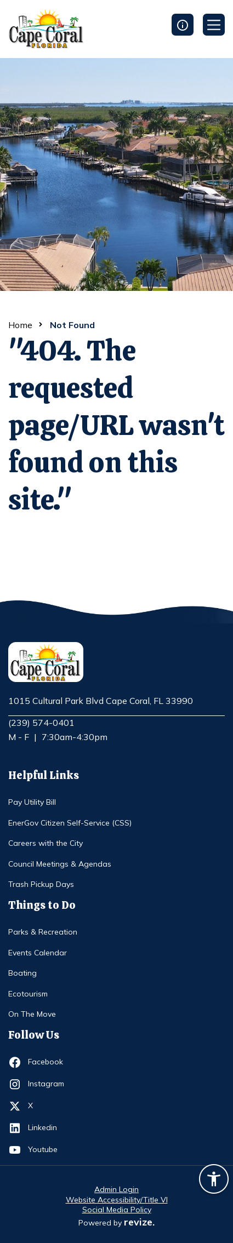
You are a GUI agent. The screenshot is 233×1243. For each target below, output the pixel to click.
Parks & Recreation (42, 932)
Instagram (48, 1084)
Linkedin (48, 1128)
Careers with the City (45, 843)
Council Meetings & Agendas (59, 864)
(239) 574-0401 (41, 722)
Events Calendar (37, 953)
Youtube (48, 1149)
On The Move (32, 1014)
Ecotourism (28, 994)
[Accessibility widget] (214, 1180)
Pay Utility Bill (32, 802)
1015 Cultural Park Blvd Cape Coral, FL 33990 (100, 701)
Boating (22, 973)
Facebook (48, 1062)
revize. (139, 1222)
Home (20, 324)
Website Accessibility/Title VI (117, 1200)
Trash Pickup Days (41, 884)
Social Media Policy (116, 1210)
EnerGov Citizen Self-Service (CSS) (70, 823)
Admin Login (116, 1189)
